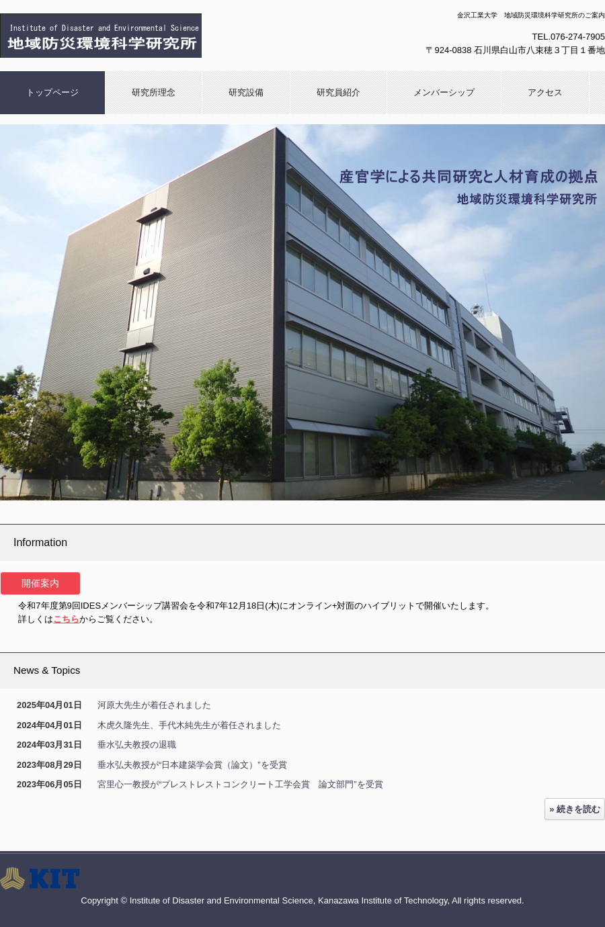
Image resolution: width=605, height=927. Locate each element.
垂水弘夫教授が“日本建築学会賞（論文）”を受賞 (192, 765)
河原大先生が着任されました (154, 705)
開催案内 (40, 583)
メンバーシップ (444, 92)
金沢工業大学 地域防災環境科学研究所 (144, 35)
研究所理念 (153, 92)
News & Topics (46, 670)
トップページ (52, 92)
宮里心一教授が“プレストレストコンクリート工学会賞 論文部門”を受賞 (240, 784)
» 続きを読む (574, 809)
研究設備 (246, 92)
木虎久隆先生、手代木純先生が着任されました (189, 725)
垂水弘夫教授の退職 (136, 745)
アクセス (545, 92)
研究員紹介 (338, 92)
